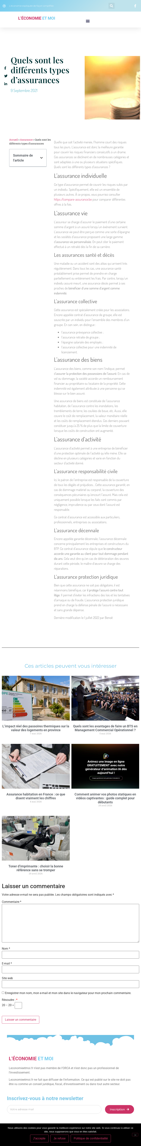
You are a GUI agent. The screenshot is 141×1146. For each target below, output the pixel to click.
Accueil (13, 139)
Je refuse (60, 1138)
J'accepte (39, 1138)
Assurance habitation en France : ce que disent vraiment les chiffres (35, 796)
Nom (6, 948)
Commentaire (11, 901)
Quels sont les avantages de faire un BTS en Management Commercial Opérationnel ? (105, 728)
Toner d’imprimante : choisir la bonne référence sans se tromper (35, 868)
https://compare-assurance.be (73, 199)
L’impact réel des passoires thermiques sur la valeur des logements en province (35, 728)
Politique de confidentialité (91, 1138)
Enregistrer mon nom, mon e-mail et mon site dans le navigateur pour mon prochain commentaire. (68, 993)
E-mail (7, 963)
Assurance (26, 139)
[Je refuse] (135, 1134)
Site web (7, 978)
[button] (112, 6)
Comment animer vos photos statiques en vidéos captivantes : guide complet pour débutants (105, 798)
